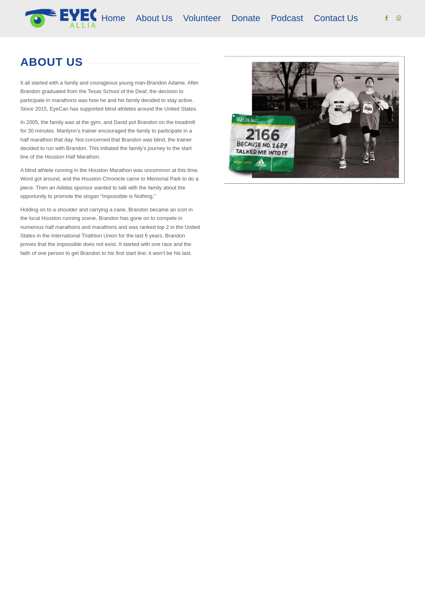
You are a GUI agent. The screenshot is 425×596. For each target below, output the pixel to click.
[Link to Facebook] (386, 18)
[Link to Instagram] (398, 18)
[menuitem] (113, 18)
